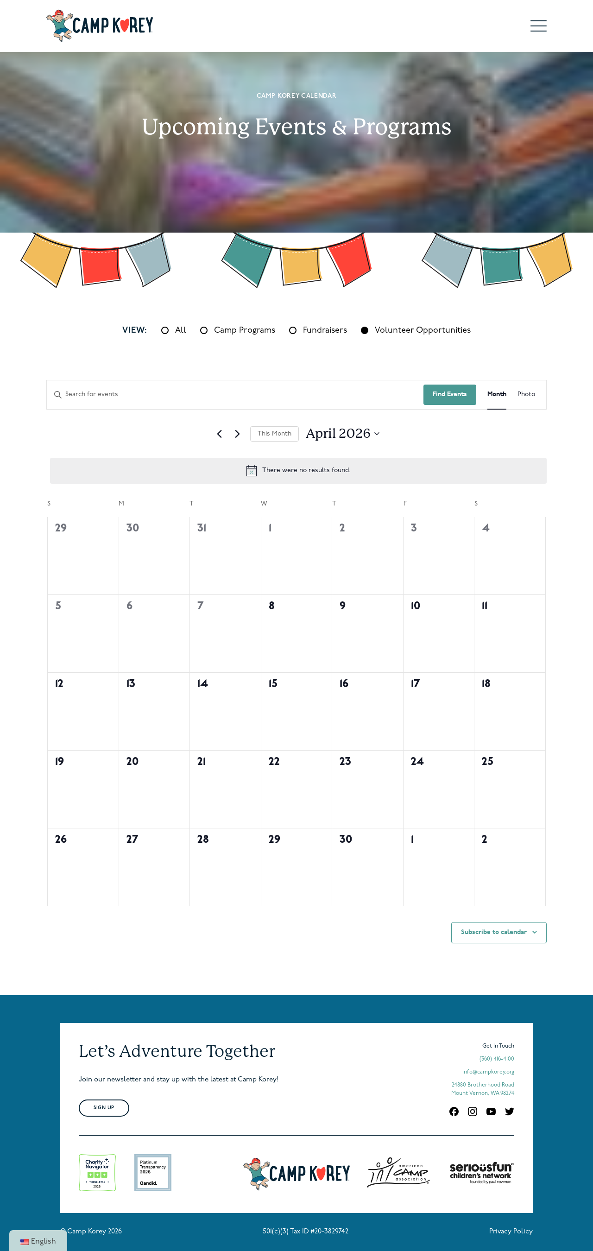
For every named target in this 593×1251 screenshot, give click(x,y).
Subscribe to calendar (494, 932)
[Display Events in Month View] (496, 395)
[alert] (298, 471)
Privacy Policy (511, 1231)
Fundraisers (325, 330)
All (180, 330)
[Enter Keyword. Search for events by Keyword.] (235, 395)
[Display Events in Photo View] (526, 395)
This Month (274, 433)
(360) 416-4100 (496, 1059)
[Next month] (237, 433)
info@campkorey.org (488, 1072)
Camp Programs (244, 330)
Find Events (450, 394)
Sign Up (104, 1108)
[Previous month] (219, 433)
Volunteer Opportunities (423, 330)
